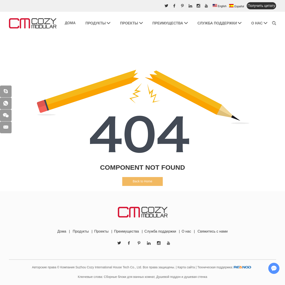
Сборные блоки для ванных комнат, (129, 277)
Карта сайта (186, 267)
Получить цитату (261, 6)
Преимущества (170, 23)
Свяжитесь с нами (212, 231)
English (220, 6)
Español (236, 6)
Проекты (131, 23)
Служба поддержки (219, 23)
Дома (70, 23)
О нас (259, 23)
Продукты (98, 23)
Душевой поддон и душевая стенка (181, 277)
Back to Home (142, 181)
